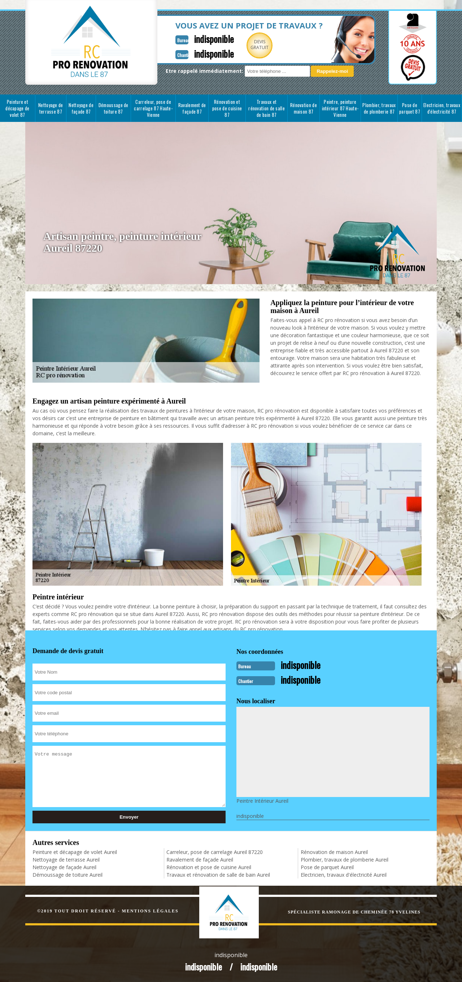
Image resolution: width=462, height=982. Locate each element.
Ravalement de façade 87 (192, 108)
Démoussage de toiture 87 (113, 108)
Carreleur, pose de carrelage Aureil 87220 (214, 851)
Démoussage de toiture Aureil (67, 874)
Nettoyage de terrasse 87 (50, 108)
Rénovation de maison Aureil (334, 851)
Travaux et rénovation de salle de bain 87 (266, 108)
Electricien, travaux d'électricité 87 (441, 108)
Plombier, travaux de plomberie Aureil (344, 858)
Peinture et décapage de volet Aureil (74, 851)
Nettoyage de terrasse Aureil (66, 858)
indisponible (195, 38)
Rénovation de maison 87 (303, 108)
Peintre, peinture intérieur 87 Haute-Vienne (340, 108)
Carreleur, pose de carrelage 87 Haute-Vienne (153, 108)
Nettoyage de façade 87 (81, 108)
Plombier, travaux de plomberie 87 (379, 108)
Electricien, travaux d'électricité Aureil (344, 874)
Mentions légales (150, 910)
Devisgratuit (243, 44)
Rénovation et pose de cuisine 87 (227, 108)
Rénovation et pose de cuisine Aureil (208, 866)
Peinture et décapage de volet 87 (17, 108)
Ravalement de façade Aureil (199, 858)
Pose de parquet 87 (409, 108)
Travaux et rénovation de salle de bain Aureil (218, 874)
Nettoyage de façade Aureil (64, 866)
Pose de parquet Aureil (327, 866)
